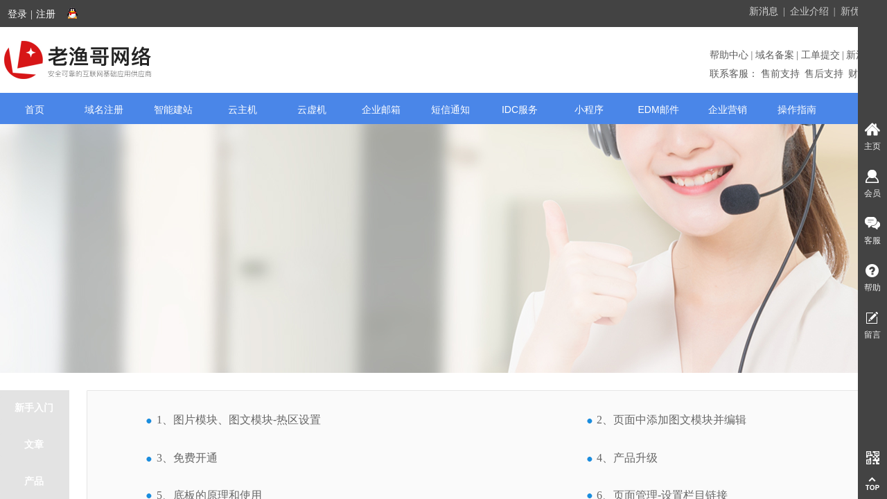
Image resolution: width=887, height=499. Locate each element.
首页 (34, 109)
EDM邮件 (658, 109)
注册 (45, 14)
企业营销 (727, 109)
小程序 (589, 109)
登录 (17, 14)
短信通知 (450, 109)
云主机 (242, 109)
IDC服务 (520, 109)
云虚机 (311, 109)
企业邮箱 (381, 109)
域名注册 (104, 109)
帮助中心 (730, 55)
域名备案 (774, 55)
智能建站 (173, 109)
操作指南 (797, 109)
